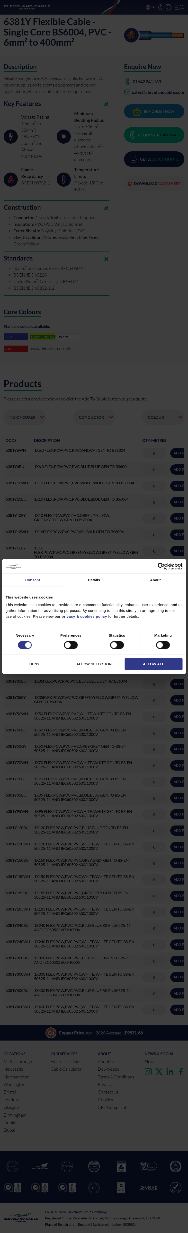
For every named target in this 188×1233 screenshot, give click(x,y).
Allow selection (94, 664)
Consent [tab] (32, 580)
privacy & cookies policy (84, 616)
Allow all (153, 664)
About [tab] (155, 580)
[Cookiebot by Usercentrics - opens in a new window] (161, 566)
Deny (34, 664)
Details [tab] (94, 580)
